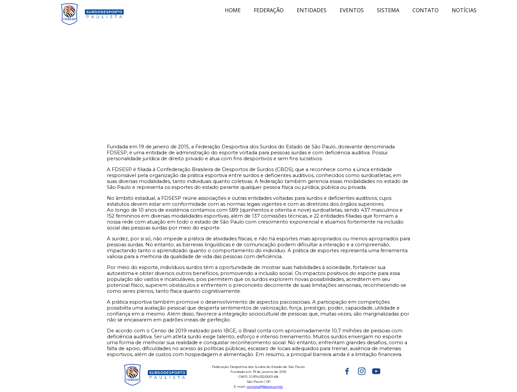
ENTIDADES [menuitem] (311, 10)
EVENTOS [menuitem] (352, 10)
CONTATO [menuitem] (425, 10)
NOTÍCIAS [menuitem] (464, 10)
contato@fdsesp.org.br (265, 386)
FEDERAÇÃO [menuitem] (269, 10)
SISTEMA (388, 10)
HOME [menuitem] (233, 10)
